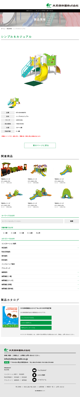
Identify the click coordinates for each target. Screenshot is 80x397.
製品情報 (9, 28)
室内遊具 (4, 256)
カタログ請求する (26, 322)
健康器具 (16, 380)
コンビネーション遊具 (9, 243)
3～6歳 (22, 233)
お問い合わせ (60, 387)
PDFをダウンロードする (28, 328)
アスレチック (6, 268)
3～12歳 (13, 233)
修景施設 (24, 380)
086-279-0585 (36, 362)
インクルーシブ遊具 (8, 264)
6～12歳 (30, 233)
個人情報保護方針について (40, 390)
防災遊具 (4, 260)
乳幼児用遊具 (6, 252)
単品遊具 (21, 374)
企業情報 (41, 387)
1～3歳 (5, 233)
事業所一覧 (50, 387)
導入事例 (18, 387)
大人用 (38, 233)
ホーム (3, 28)
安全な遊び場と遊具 (30, 387)
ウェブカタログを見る (27, 317)
